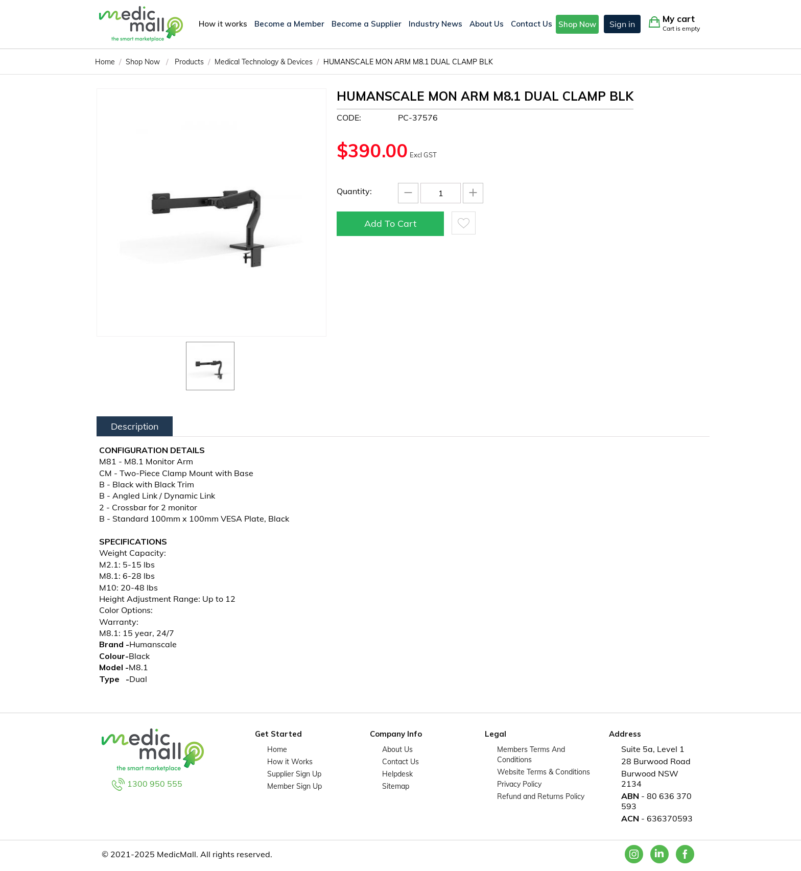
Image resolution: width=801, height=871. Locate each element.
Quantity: (354, 191)
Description (135, 426)
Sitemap (395, 786)
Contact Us (531, 24)
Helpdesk (397, 774)
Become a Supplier (367, 24)
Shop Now (577, 24)
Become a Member (289, 24)
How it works (223, 24)
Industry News (435, 24)
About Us (486, 24)
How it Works (290, 761)
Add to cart (390, 223)
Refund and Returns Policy (540, 796)
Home (277, 749)
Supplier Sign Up (294, 774)
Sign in (622, 24)
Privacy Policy (519, 784)
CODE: (349, 117)
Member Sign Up (294, 786)
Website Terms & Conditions (543, 771)
